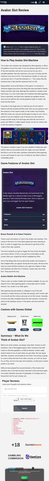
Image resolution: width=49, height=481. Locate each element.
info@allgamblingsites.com (31, 418)
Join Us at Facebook (18, 433)
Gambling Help (17, 428)
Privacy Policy (17, 420)
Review (12, 329)
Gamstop (15, 429)
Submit (24, 408)
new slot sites (31, 53)
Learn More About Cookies (24, 473)
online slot (16, 47)
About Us (15, 424)
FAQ (14, 425)
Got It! (24, 477)
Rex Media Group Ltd (19, 431)
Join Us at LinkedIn (18, 432)
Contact (15, 427)
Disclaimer (16, 422)
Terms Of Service (18, 421)
